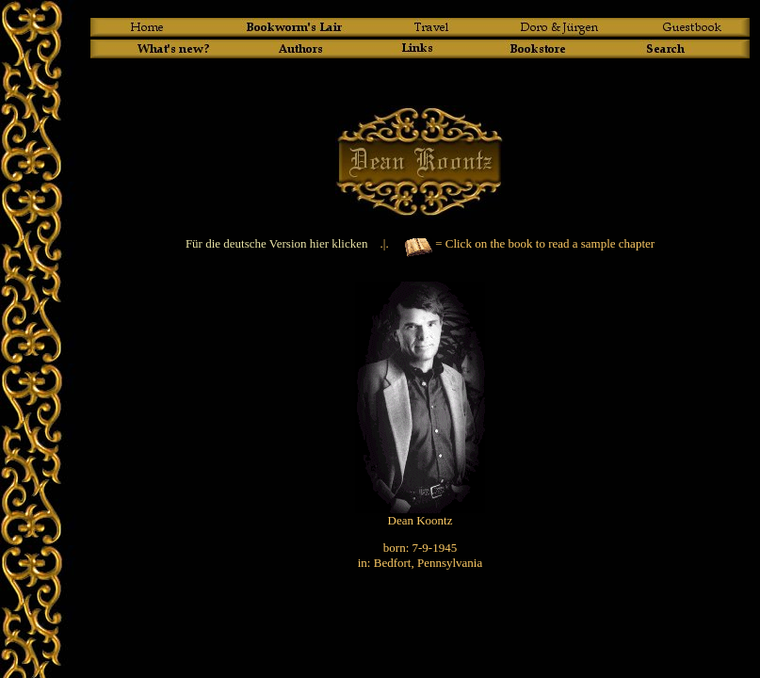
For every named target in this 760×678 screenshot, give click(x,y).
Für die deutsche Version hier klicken (277, 243)
